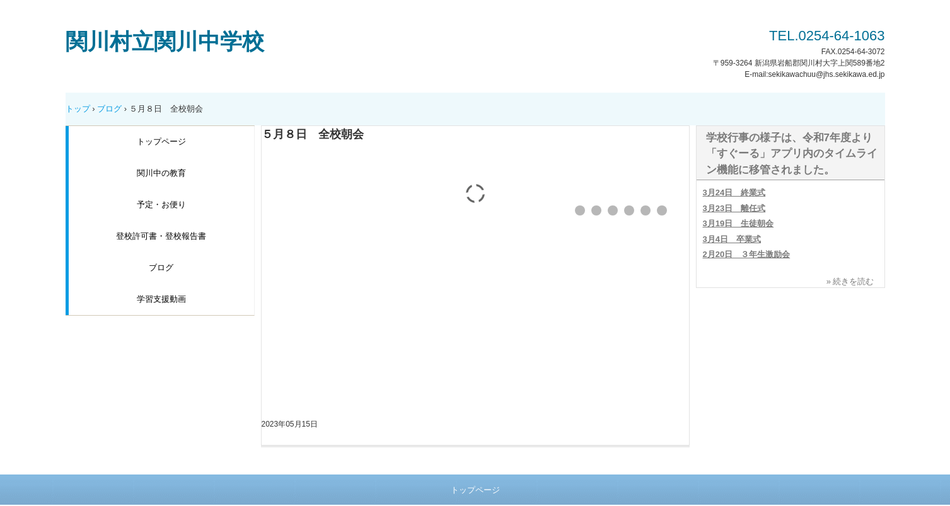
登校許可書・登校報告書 (161, 236)
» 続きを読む (850, 281)
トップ (78, 108)
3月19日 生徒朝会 (738, 223)
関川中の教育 (161, 173)
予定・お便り (161, 204)
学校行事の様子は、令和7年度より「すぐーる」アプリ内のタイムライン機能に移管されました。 (792, 154)
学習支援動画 (161, 299)
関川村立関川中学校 (165, 41)
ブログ (109, 108)
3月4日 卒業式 (732, 239)
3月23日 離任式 (734, 208)
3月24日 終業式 (734, 192)
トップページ (161, 141)
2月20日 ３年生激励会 (747, 254)
